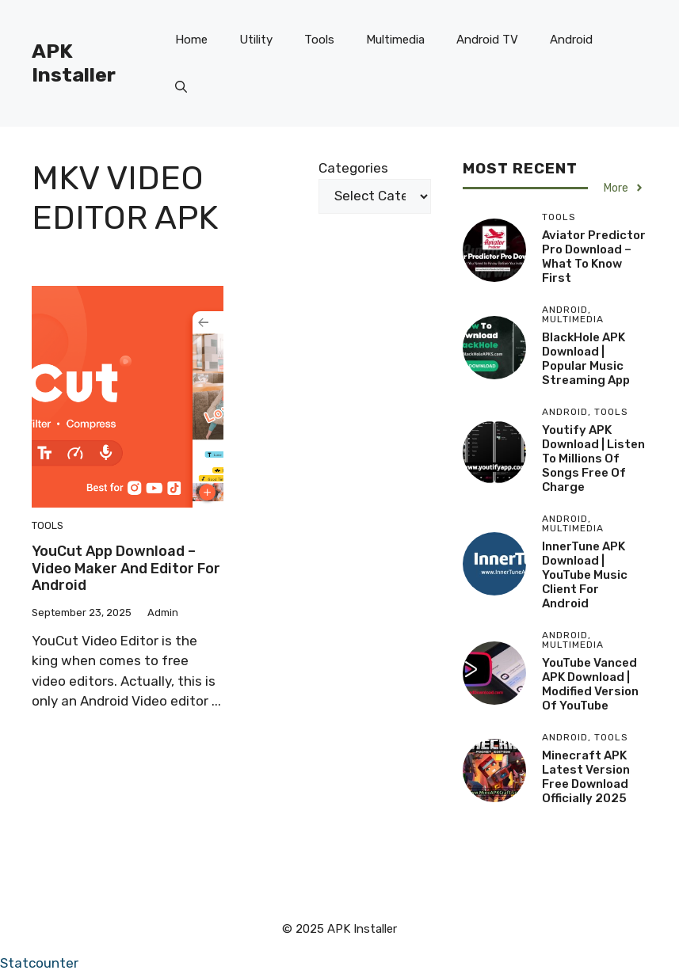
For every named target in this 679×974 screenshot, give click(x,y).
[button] (181, 87)
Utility (256, 39)
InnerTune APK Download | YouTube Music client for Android (585, 575)
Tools (319, 39)
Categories (353, 168)
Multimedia (395, 39)
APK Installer (74, 63)
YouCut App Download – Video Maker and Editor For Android (126, 568)
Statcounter (39, 963)
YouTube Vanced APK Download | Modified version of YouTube (590, 684)
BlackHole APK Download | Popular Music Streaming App (586, 358)
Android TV (487, 39)
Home (191, 39)
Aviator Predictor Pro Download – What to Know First (594, 256)
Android (571, 39)
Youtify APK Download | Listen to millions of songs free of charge (593, 458)
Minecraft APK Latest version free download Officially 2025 (586, 776)
